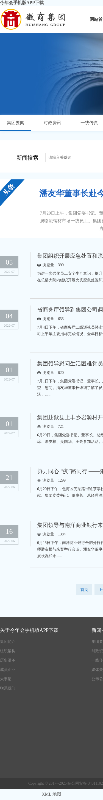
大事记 (6, 679)
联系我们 (7, 688)
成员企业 (7, 670)
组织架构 (7, 651)
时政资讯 (52, 122)
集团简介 (7, 642)
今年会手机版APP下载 (22, 2)
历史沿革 (7, 660)
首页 (84, 590)
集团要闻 (15, 122)
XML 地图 (51, 794)
